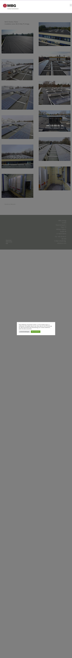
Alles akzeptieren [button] (41, 332)
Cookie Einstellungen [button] (29, 332)
